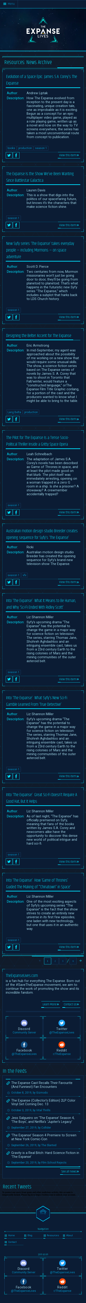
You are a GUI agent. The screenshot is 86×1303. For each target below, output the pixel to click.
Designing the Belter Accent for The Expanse (38, 335)
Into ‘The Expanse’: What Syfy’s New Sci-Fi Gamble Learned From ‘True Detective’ (36, 701)
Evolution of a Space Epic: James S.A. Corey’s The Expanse (41, 80)
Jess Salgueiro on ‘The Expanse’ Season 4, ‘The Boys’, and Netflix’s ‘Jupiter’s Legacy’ (43, 1120)
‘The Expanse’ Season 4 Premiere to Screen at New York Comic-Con (43, 1137)
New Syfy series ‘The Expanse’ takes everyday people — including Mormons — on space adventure (40, 250)
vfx (24, 575)
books (11, 148)
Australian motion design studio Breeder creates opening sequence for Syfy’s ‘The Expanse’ (42, 534)
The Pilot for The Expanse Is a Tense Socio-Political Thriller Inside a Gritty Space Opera (37, 441)
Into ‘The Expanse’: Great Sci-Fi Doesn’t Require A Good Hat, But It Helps (41, 798)
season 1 (41, 148)
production (25, 148)
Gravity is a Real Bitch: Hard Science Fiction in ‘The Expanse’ (45, 1155)
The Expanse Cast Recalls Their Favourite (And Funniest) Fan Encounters (41, 1085)
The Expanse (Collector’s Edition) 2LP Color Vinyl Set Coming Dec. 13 (43, 1102)
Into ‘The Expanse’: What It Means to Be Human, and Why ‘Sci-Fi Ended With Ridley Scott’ (41, 604)
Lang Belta (14, 412)
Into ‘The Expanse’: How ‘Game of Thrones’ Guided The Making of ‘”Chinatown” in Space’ (38, 883)
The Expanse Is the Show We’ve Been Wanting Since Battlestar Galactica (40, 177)
